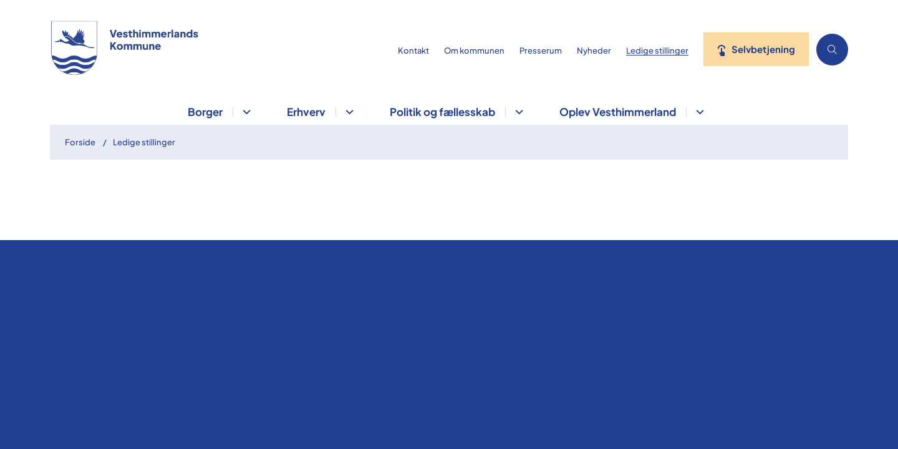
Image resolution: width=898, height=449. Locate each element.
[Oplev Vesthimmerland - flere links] (698, 112)
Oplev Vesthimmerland (617, 111)
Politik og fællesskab (442, 111)
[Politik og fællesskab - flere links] (517, 112)
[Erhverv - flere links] (348, 112)
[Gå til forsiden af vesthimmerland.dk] (220, 49)
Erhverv (306, 111)
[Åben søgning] (832, 49)
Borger (205, 111)
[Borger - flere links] (245, 112)
